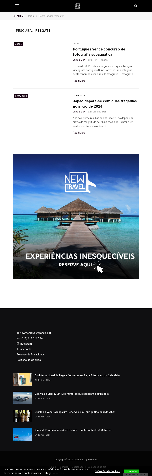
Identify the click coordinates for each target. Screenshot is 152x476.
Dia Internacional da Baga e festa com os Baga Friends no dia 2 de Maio (77, 375)
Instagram (25, 343)
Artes (18, 44)
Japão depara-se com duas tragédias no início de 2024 (105, 104)
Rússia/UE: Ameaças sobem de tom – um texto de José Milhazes (73, 430)
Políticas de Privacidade (31, 354)
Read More (79, 80)
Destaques (21, 96)
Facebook (24, 349)
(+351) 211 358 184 (30, 338)
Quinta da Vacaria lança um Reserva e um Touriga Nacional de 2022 (75, 412)
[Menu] (17, 6)
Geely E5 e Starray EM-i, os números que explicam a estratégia (72, 393)
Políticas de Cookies (29, 360)
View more (59, 473)
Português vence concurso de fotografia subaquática (99, 52)
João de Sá (79, 60)
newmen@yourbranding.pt (35, 333)
